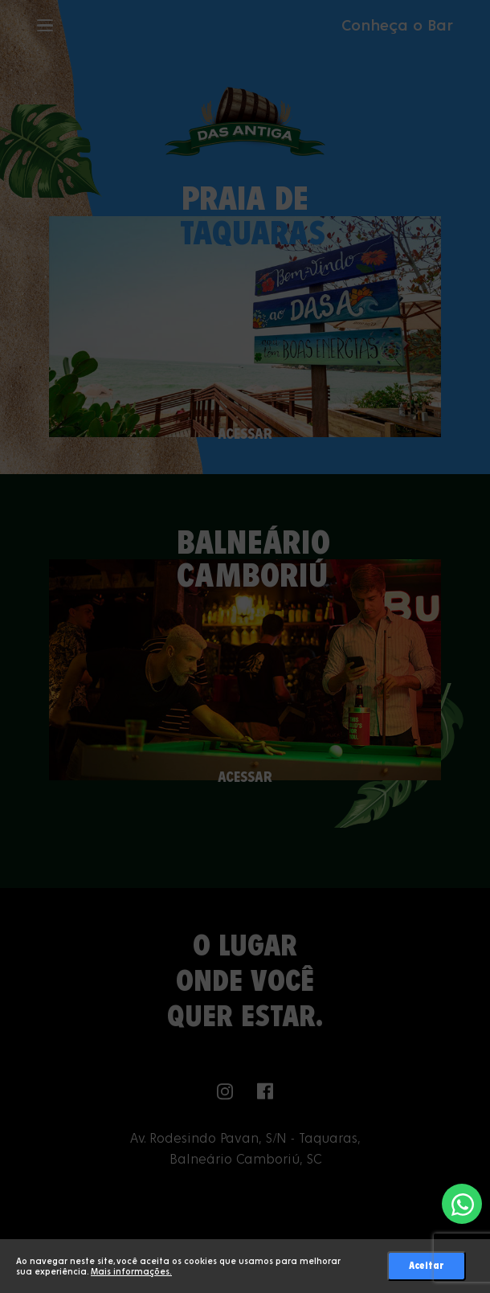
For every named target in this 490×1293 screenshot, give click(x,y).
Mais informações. (131, 1271)
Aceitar (426, 1265)
